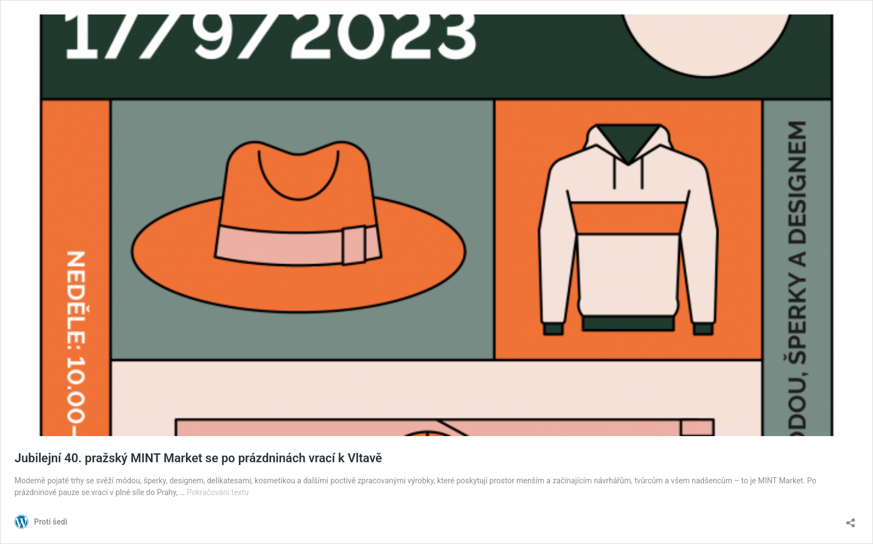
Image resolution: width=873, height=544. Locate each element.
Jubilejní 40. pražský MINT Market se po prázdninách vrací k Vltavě (198, 458)
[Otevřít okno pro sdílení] (851, 519)
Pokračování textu (217, 492)
